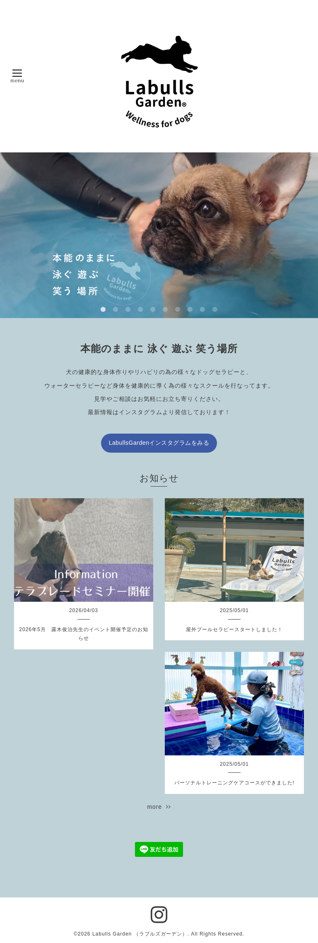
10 (215, 310)
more (159, 806)
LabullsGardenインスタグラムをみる (159, 442)
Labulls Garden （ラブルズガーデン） (140, 934)
